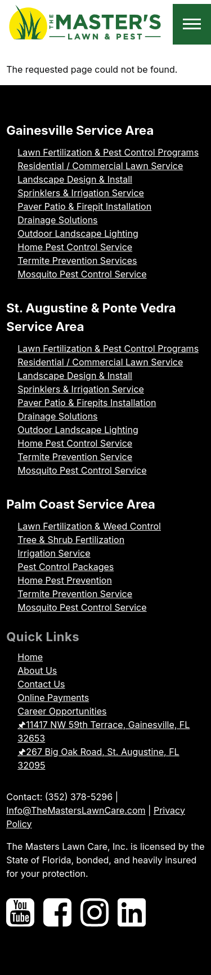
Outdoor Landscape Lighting (77, 233)
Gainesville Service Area (80, 130)
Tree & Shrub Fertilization (70, 539)
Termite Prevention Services (77, 260)
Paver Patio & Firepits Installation (86, 402)
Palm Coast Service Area (80, 504)
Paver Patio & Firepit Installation (84, 206)
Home (30, 657)
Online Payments (53, 697)
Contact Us (41, 684)
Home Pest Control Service (74, 247)
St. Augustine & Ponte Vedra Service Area (91, 317)
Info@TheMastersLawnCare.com (75, 810)
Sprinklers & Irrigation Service (80, 192)
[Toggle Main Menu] (192, 24)
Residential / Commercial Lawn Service (100, 165)
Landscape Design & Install (74, 179)
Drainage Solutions (57, 220)
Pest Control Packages (65, 566)
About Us (37, 670)
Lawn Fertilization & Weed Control (89, 526)
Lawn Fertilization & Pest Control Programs (108, 152)
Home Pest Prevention (64, 580)
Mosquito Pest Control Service (81, 274)
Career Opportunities (61, 711)
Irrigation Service (53, 553)
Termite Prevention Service (74, 456)
